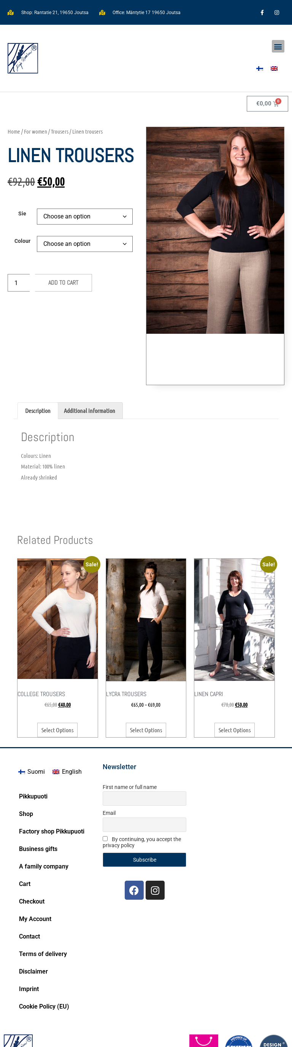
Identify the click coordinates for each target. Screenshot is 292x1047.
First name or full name (130, 744)
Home (14, 131)
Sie (22, 214)
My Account (35, 876)
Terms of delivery (43, 911)
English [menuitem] (72, 728)
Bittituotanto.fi (261, 1035)
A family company (43, 823)
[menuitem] (259, 68)
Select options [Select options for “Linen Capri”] (235, 686)
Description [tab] (38, 367)
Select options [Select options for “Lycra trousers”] (146, 686)
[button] (278, 46)
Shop (26, 770)
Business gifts (38, 806)
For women (35, 131)
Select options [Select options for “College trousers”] (57, 686)
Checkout (31, 858)
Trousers (59, 131)
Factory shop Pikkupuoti (51, 788)
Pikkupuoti (33, 753)
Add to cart (63, 283)
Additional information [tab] (89, 367)
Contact (29, 893)
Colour (22, 241)
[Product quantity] (19, 283)
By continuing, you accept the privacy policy (142, 799)
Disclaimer (33, 928)
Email (109, 770)
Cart (24, 841)
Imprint (29, 946)
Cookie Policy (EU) (44, 963)
